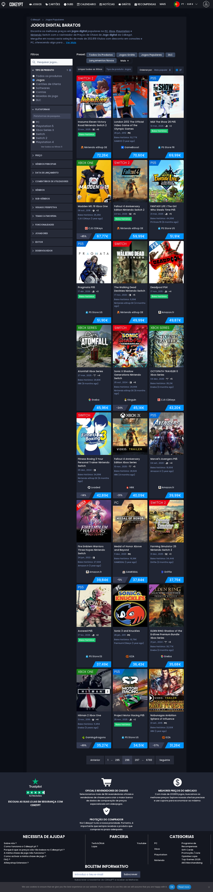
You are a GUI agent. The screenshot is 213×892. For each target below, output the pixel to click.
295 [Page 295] (117, 760)
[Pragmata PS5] (94, 282)
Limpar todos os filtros (90, 69)
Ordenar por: (146, 69)
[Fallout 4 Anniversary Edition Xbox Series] (130, 455)
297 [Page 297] (137, 760)
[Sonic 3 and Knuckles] (130, 625)
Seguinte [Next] (164, 760)
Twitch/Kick (98, 843)
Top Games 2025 (191, 859)
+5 (97, 129)
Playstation (123, 31)
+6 (134, 382)
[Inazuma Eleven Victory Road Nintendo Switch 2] (94, 116)
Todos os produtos (101, 54)
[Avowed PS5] (94, 625)
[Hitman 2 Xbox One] (94, 708)
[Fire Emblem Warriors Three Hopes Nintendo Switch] (94, 541)
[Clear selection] (70, 70)
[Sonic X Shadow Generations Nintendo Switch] (130, 368)
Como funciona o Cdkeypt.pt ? (21, 846)
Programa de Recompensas (189, 845)
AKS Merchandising (192, 862)
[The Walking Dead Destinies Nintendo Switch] (130, 282)
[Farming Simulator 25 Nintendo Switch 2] (166, 541)
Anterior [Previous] (95, 760)
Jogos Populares (151, 54)
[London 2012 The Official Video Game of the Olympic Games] (130, 116)
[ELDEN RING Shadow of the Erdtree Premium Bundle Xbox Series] (166, 625)
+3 (97, 291)
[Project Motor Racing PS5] (130, 708)
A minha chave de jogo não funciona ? (25, 853)
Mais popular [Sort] (162, 69)
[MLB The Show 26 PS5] (166, 116)
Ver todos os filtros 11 (51, 146)
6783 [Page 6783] (149, 760)
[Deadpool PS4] (166, 282)
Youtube (141, 843)
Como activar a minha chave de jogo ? (25, 856)
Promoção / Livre (191, 853)
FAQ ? (7, 859)
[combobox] (155, 69)
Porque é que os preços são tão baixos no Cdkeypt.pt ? (34, 849)
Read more (184, 887)
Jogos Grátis (127, 54)
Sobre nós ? (10, 843)
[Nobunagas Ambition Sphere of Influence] (166, 708)
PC (106, 31)
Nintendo (36, 34)
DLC (170, 54)
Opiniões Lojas (189, 856)
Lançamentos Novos (101, 60)
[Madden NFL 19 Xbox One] (94, 199)
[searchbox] (52, 62)
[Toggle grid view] (179, 69)
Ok (172, 887)
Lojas (94, 846)
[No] (209, 887)
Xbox (112, 31)
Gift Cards (187, 849)
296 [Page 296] (127, 760)
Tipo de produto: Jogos (118, 69)
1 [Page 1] (107, 760)
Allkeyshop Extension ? (16, 862)
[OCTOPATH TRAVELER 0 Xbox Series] (166, 368)
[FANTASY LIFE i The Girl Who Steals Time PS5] (166, 199)
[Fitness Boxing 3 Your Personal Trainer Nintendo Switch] (94, 455)
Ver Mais (71, 42)
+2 (170, 125)
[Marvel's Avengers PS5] (166, 455)
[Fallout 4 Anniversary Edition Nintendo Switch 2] (130, 199)
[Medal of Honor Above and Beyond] (130, 541)
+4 (170, 291)
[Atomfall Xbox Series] (94, 368)
